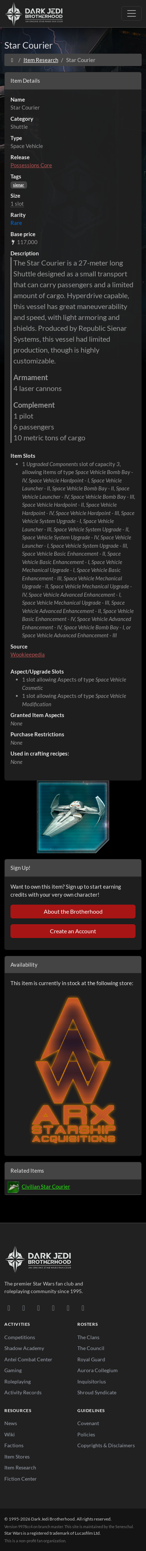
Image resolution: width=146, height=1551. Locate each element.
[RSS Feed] (82, 1307)
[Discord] (8, 1307)
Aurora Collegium (97, 1370)
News (10, 1423)
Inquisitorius (91, 1381)
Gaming (13, 1370)
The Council (90, 1348)
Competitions (19, 1337)
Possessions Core (31, 165)
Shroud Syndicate (96, 1392)
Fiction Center (20, 1479)
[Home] (12, 60)
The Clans (88, 1337)
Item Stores (17, 1456)
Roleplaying (17, 1381)
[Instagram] (53, 1307)
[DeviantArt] (23, 1307)
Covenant (88, 1423)
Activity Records (23, 1392)
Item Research (40, 60)
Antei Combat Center (28, 1359)
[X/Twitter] (68, 1307)
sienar (18, 184)
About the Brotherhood (73, 911)
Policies (86, 1434)
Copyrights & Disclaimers (106, 1445)
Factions (13, 1445)
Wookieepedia (27, 654)
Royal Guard (91, 1359)
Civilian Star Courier (46, 1186)
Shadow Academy (24, 1348)
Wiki (9, 1434)
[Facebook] (38, 1307)
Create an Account (73, 930)
